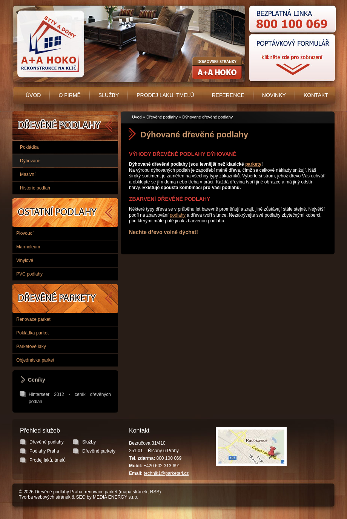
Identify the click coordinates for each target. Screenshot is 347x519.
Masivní (27, 174)
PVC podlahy (29, 274)
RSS (155, 491)
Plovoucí (25, 233)
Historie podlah (35, 188)
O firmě (69, 95)
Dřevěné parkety (65, 298)
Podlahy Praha (65, 212)
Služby (108, 95)
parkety (253, 164)
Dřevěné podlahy (162, 117)
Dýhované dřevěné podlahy (207, 117)
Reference (228, 95)
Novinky (274, 95)
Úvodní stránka (49, 44)
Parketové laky (31, 346)
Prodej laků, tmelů (165, 95)
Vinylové (24, 260)
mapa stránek (133, 491)
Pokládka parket (32, 333)
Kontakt (316, 95)
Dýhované (30, 160)
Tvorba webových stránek (45, 497)
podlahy (178, 215)
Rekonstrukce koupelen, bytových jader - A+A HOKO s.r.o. (217, 68)
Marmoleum (28, 246)
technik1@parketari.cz (166, 473)
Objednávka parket (35, 360)
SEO (80, 497)
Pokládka (29, 147)
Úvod (33, 95)
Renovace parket (33, 319)
